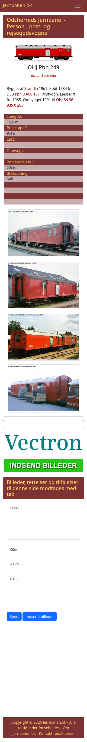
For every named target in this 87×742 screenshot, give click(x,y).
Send (14, 616)
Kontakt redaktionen (56, 733)
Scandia (31, 88)
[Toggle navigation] (77, 5)
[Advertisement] (43, 670)
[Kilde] (43, 549)
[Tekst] (43, 521)
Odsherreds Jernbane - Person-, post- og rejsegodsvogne (36, 26)
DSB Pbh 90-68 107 (23, 94)
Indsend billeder (40, 616)
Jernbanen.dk (17, 5)
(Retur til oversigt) (43, 75)
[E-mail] (43, 578)
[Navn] (43, 564)
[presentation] (42, 597)
